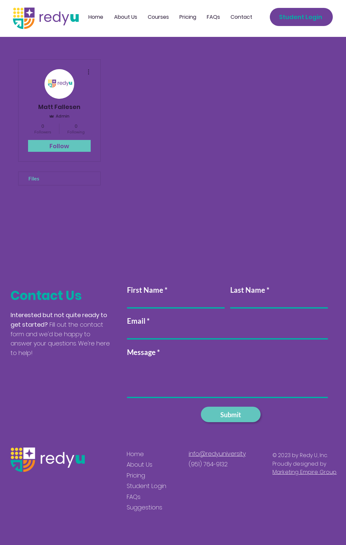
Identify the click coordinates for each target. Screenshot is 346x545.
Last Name (247, 290)
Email (136, 321)
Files (33, 178)
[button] (158, 17)
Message (141, 352)
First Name (145, 290)
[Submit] (231, 414)
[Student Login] (301, 17)
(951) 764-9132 (208, 464)
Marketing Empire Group (304, 472)
